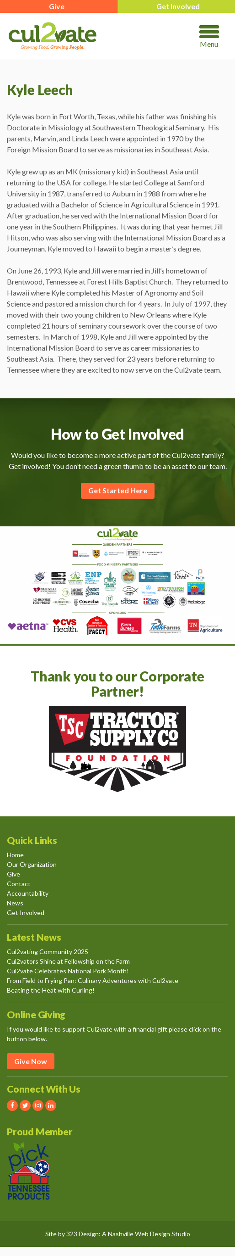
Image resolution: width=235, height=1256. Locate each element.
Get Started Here (117, 490)
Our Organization (32, 864)
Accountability (27, 893)
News (15, 903)
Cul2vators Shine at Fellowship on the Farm (68, 961)
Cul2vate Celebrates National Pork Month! (68, 971)
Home (15, 855)
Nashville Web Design (139, 1234)
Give (13, 874)
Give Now (30, 1061)
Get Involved (25, 912)
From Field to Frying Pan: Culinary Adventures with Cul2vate (92, 980)
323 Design (82, 1234)
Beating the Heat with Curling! (51, 990)
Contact (19, 884)
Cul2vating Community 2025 (47, 951)
